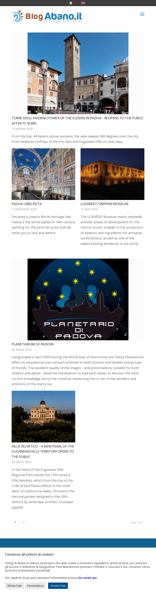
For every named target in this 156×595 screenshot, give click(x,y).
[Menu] (142, 14)
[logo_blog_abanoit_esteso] (65, 14)
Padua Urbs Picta (27, 203)
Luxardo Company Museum (104, 203)
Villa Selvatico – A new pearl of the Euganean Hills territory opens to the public (43, 451)
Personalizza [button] (35, 585)
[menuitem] (142, 14)
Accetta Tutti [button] (58, 585)
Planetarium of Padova (33, 344)
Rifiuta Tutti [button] (14, 585)
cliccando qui (87, 578)
